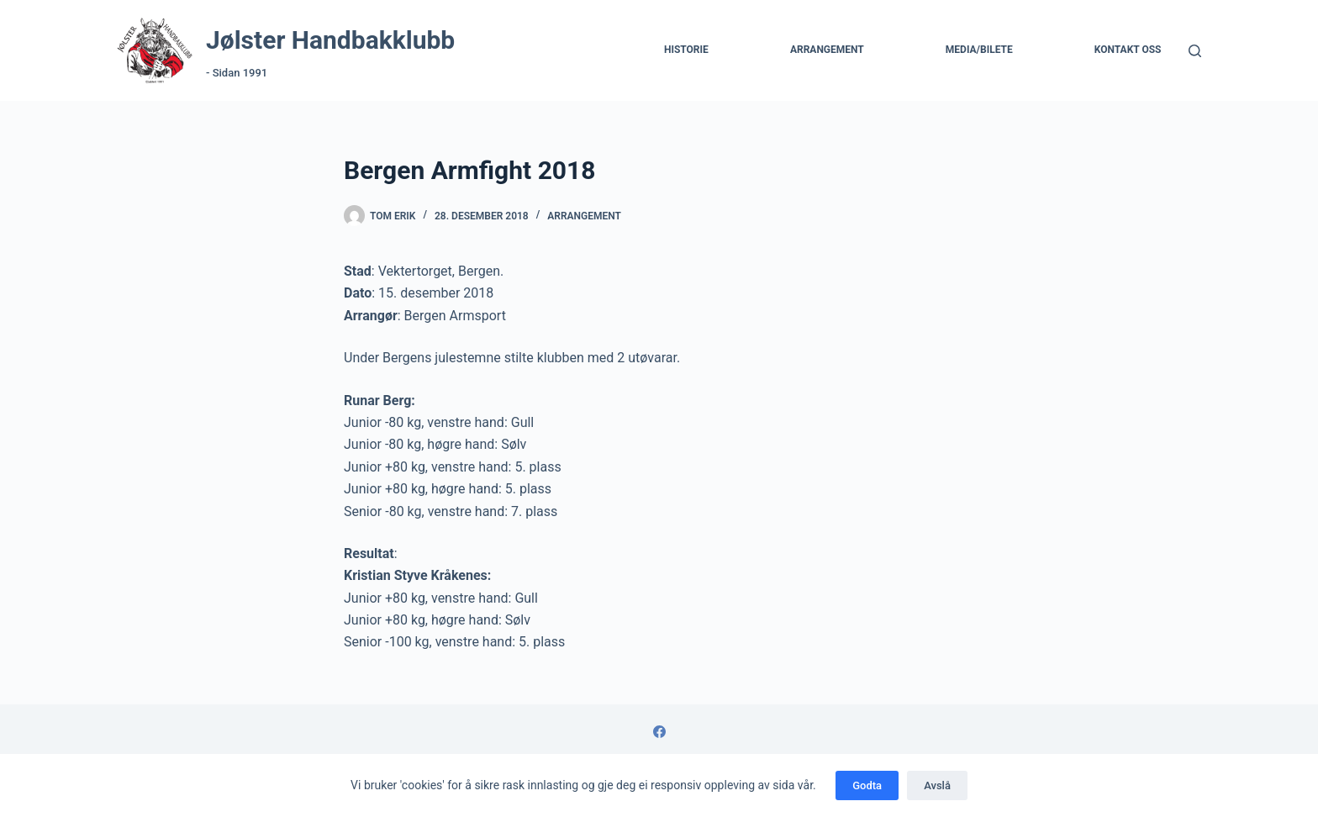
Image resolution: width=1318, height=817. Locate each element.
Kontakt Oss (1128, 49)
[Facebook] (659, 731)
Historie (686, 49)
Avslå (937, 785)
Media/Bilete (979, 49)
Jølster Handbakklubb (330, 40)
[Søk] (1195, 51)
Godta (867, 785)
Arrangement (827, 49)
